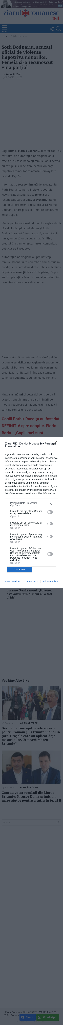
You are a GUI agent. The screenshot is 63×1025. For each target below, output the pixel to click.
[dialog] (31, 512)
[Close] (56, 444)
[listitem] (31, 504)
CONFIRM (19, 569)
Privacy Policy (50, 581)
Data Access (31, 581)
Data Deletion (12, 581)
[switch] (50, 512)
